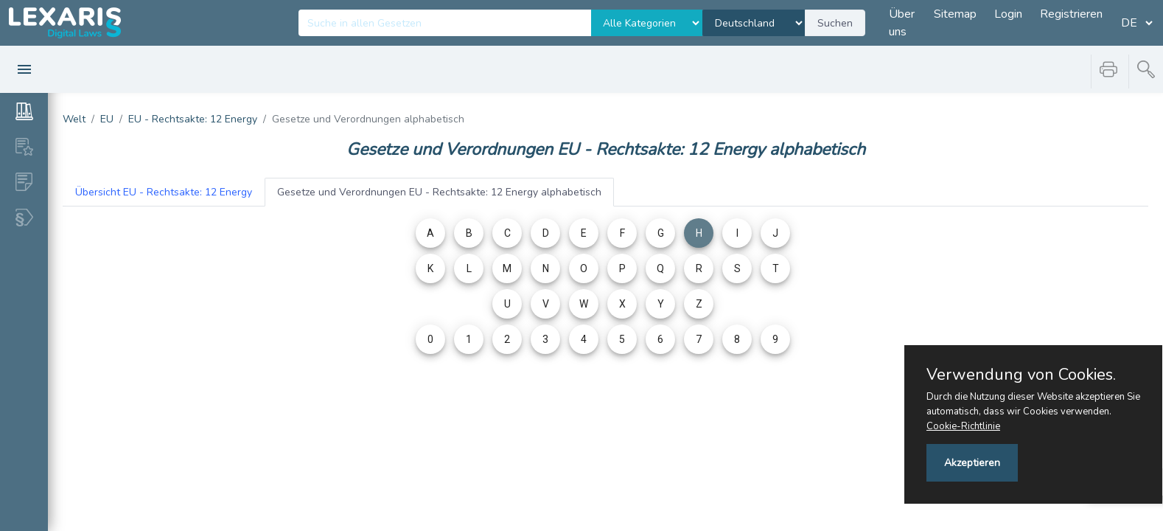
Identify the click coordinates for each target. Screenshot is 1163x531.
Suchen (835, 23)
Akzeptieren (972, 463)
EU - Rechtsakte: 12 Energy (192, 119)
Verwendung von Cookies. (1021, 374)
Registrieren (1071, 14)
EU (106, 119)
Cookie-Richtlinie (963, 426)
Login (1008, 14)
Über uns (902, 23)
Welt (74, 119)
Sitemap (955, 14)
